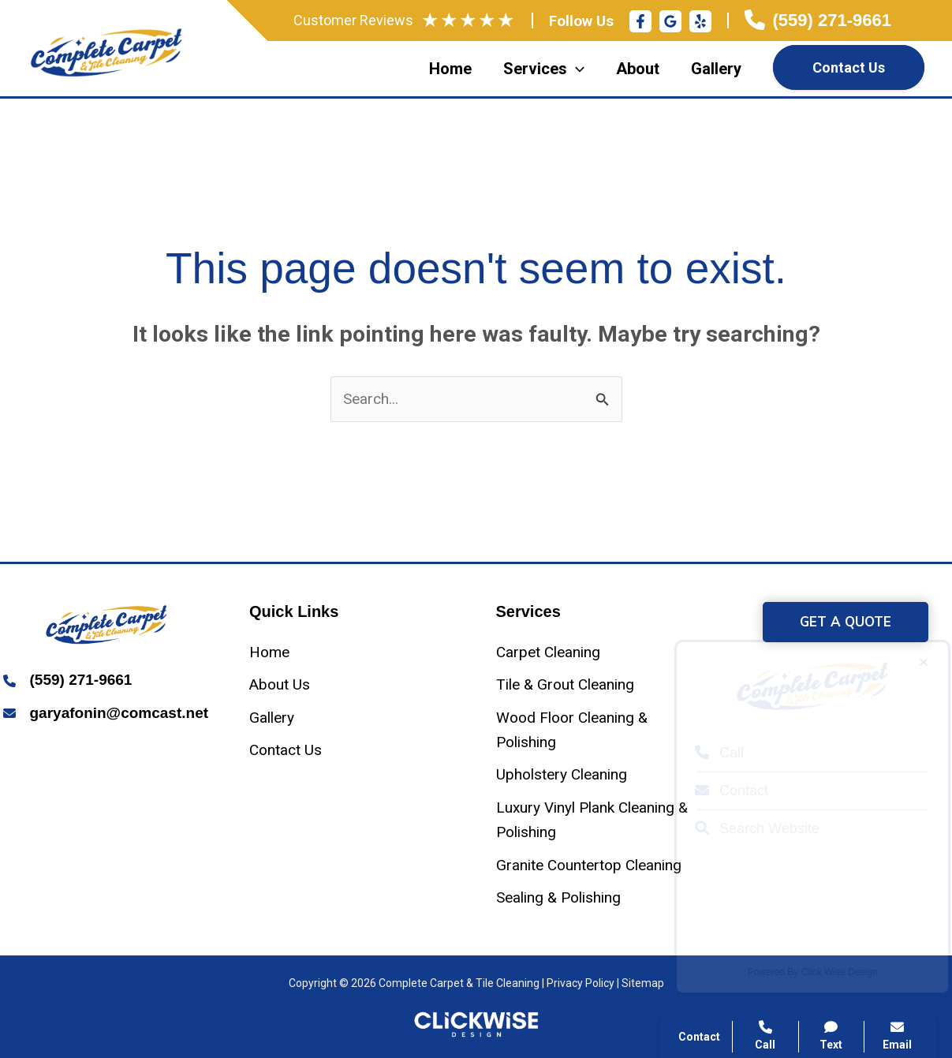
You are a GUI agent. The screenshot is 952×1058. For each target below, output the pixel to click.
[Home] (269, 652)
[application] (575, 68)
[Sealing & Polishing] (558, 897)
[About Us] (279, 684)
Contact (717, 790)
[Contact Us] (285, 750)
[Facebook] (640, 21)
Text (831, 1035)
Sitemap (643, 983)
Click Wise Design (825, 972)
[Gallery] (271, 717)
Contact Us (848, 67)
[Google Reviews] (670, 21)
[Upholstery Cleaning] (561, 774)
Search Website (743, 828)
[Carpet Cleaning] (548, 652)
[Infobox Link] (818, 20)
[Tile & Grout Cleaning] (565, 684)
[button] (845, 622)
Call (705, 753)
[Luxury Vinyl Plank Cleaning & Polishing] (600, 820)
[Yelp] (700, 21)
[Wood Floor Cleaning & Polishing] (600, 730)
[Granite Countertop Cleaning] (588, 865)
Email (897, 1035)
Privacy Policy (580, 983)
